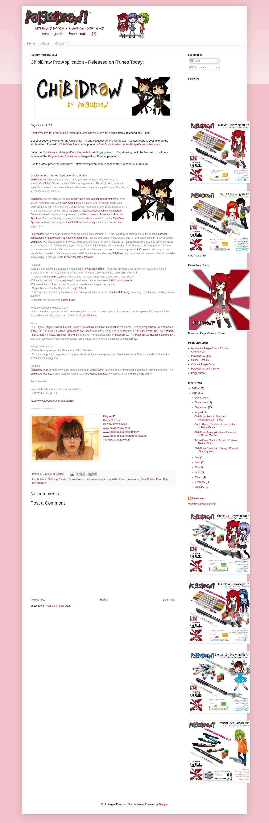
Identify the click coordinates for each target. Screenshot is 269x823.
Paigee (107, 416)
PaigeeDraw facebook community (154, 334)
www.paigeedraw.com (116, 428)
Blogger (163, 804)
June (198, 462)
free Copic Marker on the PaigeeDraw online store (129, 144)
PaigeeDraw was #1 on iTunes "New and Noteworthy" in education (82, 327)
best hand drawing (119, 292)
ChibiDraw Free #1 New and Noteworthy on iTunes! (210, 418)
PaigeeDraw (55, 156)
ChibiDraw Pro (77, 140)
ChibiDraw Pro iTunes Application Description (58, 175)
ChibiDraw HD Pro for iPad (98, 132)
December (201, 397)
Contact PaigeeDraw (202, 364)
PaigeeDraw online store (205, 368)
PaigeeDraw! (198, 373)
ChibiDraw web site (41, 373)
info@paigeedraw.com (117, 439)
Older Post (168, 599)
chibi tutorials (58, 276)
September (201, 407)
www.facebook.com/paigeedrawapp (124, 435)
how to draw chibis (94, 268)
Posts (195, 60)
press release (39, 482)
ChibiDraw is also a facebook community (93, 198)
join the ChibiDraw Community (78, 222)
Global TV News (46, 334)
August (199, 412)
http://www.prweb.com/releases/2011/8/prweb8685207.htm (112, 164)
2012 (195, 388)
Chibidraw (53, 479)
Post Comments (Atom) (59, 605)
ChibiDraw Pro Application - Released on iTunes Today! (215, 434)
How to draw (92, 479)
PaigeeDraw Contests (74, 152)
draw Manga (137, 373)
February (200, 482)
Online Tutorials (200, 360)
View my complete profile (202, 503)
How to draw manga (129, 479)
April (198, 472)
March (199, 477)
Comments (198, 67)
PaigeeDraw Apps (201, 355)
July (197, 457)
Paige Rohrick (79, 288)
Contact (60, 43)
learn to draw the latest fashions (75, 257)
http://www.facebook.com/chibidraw (101, 210)
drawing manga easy (120, 280)
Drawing (63, 479)
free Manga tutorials (96, 373)
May (197, 467)
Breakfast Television (68, 334)
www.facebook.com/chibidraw (121, 431)
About (45, 43)
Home (31, 43)
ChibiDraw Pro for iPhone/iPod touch (53, 132)
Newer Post (38, 599)
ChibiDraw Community (68, 202)
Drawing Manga (76, 479)
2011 (195, 393)
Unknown (198, 498)
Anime (43, 479)
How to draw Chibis (115, 424)
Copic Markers (90, 214)
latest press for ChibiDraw (57, 164)
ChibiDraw (48, 152)
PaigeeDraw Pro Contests (109, 140)
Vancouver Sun (148, 331)
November (201, 402)
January (200, 486)
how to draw (67, 299)
